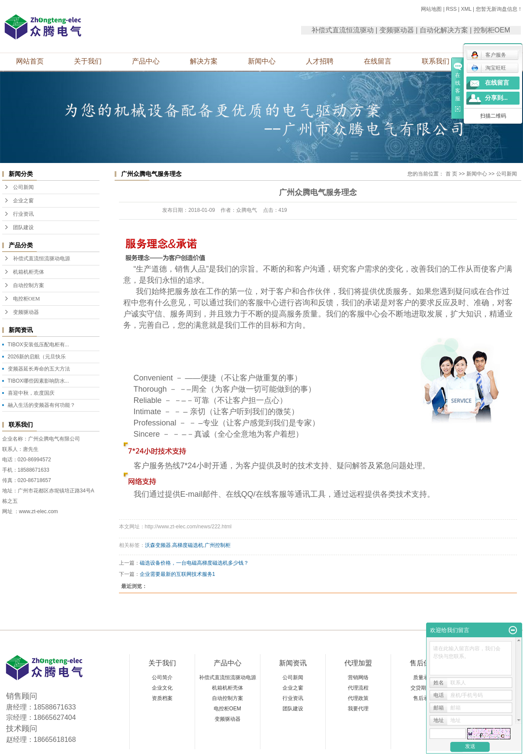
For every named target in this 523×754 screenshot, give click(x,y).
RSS (451, 9)
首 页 (451, 174)
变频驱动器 (396, 30)
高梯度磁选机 (187, 545)
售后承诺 (423, 698)
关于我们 (88, 61)
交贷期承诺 (423, 688)
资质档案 (162, 698)
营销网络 (358, 677)
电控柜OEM (26, 299)
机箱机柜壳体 (28, 272)
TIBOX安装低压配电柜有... (38, 345)
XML (466, 9)
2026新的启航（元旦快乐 (37, 357)
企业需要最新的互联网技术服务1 (177, 574)
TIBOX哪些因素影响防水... (38, 381)
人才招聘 (320, 61)
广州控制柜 (218, 545)
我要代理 (358, 709)
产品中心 (146, 61)
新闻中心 (262, 61)
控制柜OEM (492, 30)
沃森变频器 (158, 545)
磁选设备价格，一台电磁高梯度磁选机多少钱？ (194, 563)
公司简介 (162, 677)
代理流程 (358, 688)
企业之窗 (23, 201)
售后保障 (423, 663)
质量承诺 (423, 677)
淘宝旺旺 (488, 67)
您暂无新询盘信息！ (499, 9)
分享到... (496, 98)
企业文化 (162, 688)
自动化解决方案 (444, 30)
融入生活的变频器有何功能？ (41, 405)
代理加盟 (358, 663)
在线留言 (377, 61)
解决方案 (204, 61)
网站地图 (431, 9)
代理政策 (358, 698)
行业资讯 (23, 214)
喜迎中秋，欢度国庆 (31, 393)
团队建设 (23, 227)
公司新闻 (23, 187)
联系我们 (435, 61)
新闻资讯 (293, 663)
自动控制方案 (28, 285)
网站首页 (30, 61)
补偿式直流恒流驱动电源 (41, 259)
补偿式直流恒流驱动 (342, 30)
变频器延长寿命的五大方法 (39, 369)
